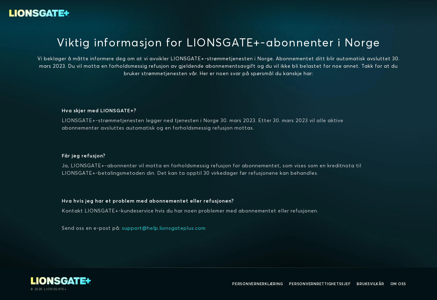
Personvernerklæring (257, 283)
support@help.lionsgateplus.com (164, 228)
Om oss (398, 283)
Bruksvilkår (370, 283)
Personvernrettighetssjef (320, 283)
